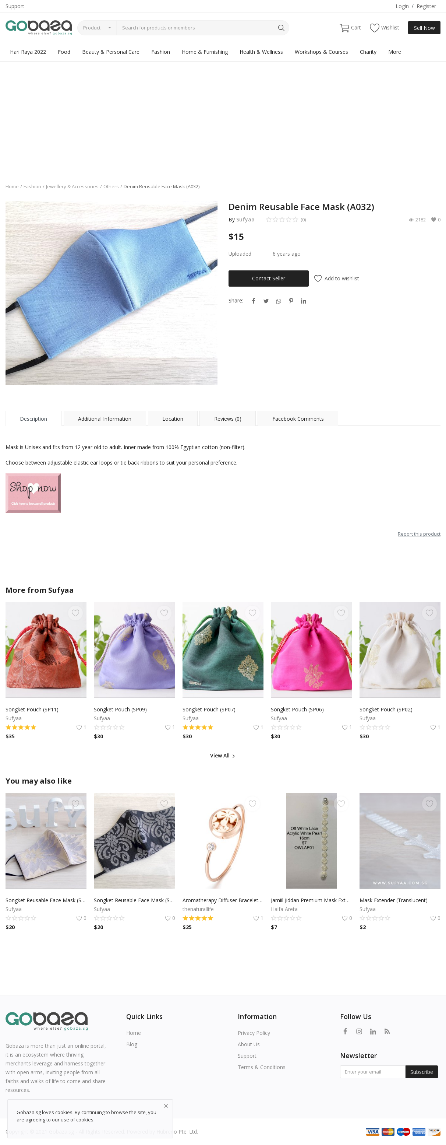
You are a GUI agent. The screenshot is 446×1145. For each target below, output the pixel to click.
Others (111, 186)
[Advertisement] (223, 116)
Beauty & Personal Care (110, 51)
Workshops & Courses (321, 51)
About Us (249, 1044)
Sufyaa (245, 219)
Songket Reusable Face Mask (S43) (134, 900)
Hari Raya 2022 (28, 51)
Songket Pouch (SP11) (32, 709)
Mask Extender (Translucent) (394, 900)
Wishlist (384, 28)
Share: (236, 300)
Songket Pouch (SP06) (297, 709)
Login (402, 6)
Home (12, 186)
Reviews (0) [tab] (227, 418)
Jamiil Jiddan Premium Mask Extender (311, 900)
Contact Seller (268, 278)
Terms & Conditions (262, 1067)
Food (64, 51)
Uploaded (240, 253)
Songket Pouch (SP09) (120, 709)
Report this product (419, 534)
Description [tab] (33, 418)
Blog (131, 1044)
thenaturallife (198, 909)
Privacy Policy (254, 1032)
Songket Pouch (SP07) (209, 709)
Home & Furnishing (205, 51)
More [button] (394, 51)
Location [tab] (172, 418)
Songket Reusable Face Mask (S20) (46, 900)
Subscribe (421, 1071)
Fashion (160, 51)
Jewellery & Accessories (72, 186)
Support (15, 6)
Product (91, 27)
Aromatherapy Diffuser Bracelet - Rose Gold (223, 900)
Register (426, 6)
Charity (368, 51)
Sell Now (424, 27)
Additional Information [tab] (104, 418)
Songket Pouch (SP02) (386, 709)
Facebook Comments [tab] (298, 418)
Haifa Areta (284, 909)
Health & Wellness (261, 51)
